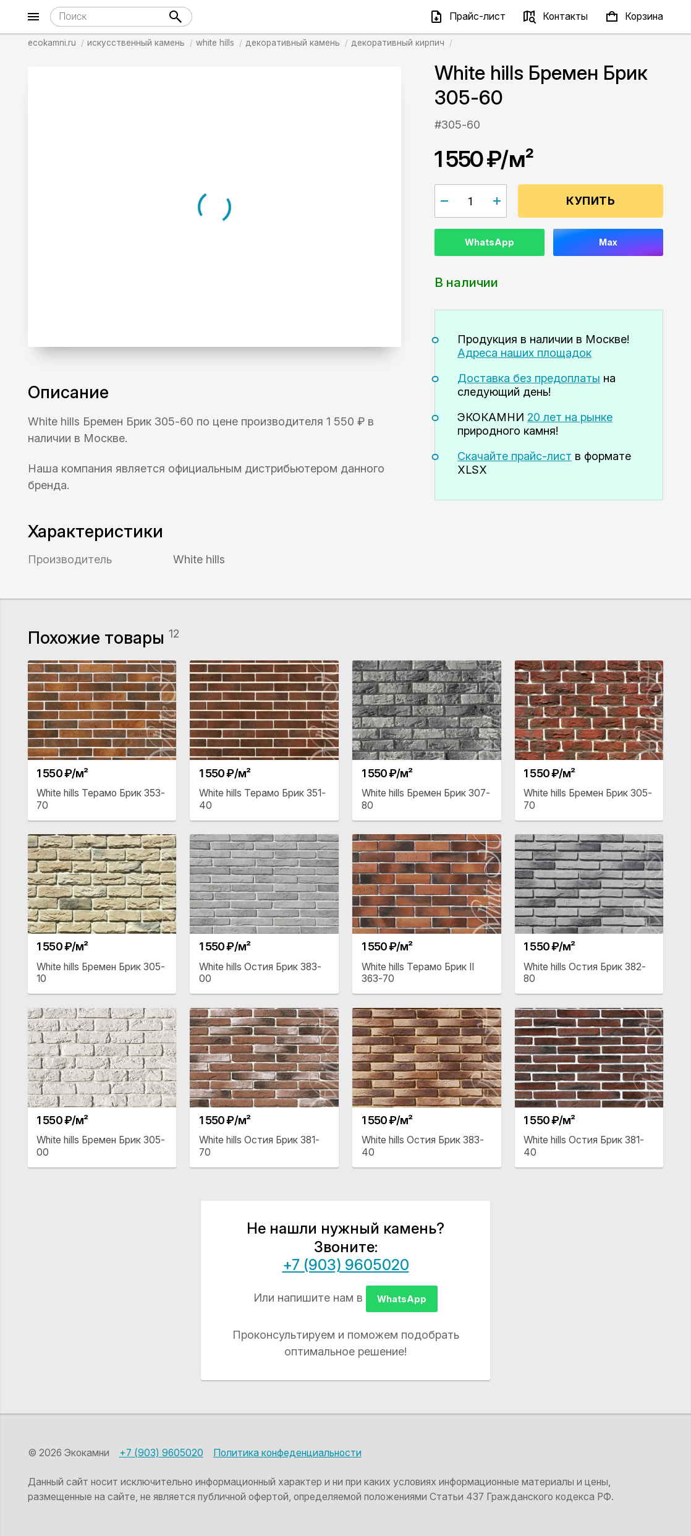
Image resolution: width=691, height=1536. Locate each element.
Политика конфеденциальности (287, 1453)
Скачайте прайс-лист (514, 456)
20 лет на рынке (570, 417)
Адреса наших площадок (524, 352)
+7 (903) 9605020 (345, 1265)
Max (608, 242)
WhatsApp (489, 242)
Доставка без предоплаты (528, 378)
